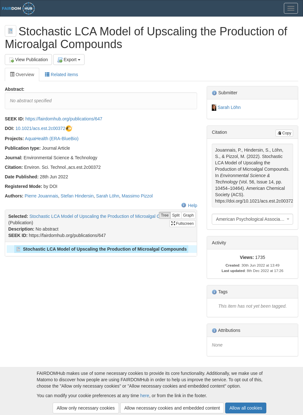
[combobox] (252, 219)
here (144, 395)
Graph (188, 215)
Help (189, 205)
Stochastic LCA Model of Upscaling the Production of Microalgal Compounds (105, 216)
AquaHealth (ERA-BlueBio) (51, 138)
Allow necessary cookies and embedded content (172, 408)
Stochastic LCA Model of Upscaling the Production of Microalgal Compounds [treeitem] (101, 249)
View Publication (28, 59)
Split (176, 215)
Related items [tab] (61, 74)
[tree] (101, 249)
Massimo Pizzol (137, 195)
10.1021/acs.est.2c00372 (40, 128)
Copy (284, 133)
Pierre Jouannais (41, 195)
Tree (164, 215)
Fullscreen (182, 223)
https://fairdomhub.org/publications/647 (64, 118)
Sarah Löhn (107, 195)
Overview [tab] (22, 74)
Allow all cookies (245, 408)
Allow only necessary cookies (86, 408)
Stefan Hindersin (77, 195)
